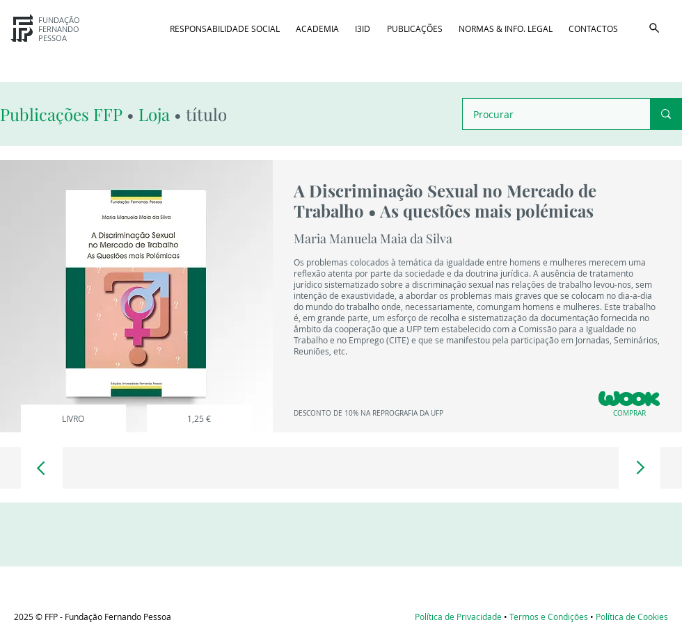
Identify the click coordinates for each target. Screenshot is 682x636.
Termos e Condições (548, 616)
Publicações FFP (63, 114)
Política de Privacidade (458, 616)
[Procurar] (547, 114)
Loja (154, 114)
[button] (654, 28)
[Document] (42, 468)
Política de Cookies (632, 616)
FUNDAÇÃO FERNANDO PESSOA (59, 29)
